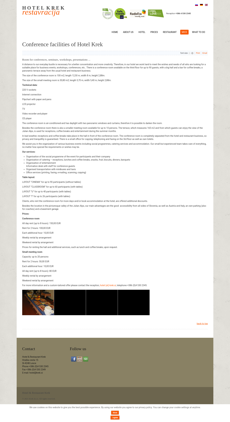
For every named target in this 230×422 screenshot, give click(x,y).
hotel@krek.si (36, 372)
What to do (198, 32)
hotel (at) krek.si (108, 285)
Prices (154, 32)
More (115, 413)
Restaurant (170, 32)
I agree (115, 417)
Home (115, 32)
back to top (202, 323)
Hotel (141, 32)
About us (128, 32)
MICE (184, 32)
